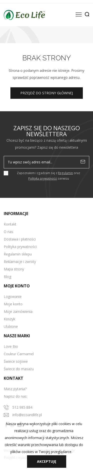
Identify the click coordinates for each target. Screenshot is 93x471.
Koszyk (9, 319)
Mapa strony (14, 269)
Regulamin (65, 173)
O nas (8, 231)
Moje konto (13, 304)
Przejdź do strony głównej (46, 93)
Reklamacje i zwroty (20, 261)
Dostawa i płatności (20, 239)
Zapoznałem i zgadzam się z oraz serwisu (48, 176)
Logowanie (13, 296)
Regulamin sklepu (18, 254)
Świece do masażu (19, 368)
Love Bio (11, 346)
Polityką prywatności (42, 178)
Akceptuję (46, 461)
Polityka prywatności (20, 246)
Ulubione (11, 326)
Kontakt (10, 224)
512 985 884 (22, 407)
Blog (7, 276)
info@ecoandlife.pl (27, 414)
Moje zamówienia (18, 311)
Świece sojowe (16, 361)
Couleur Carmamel (19, 354)
